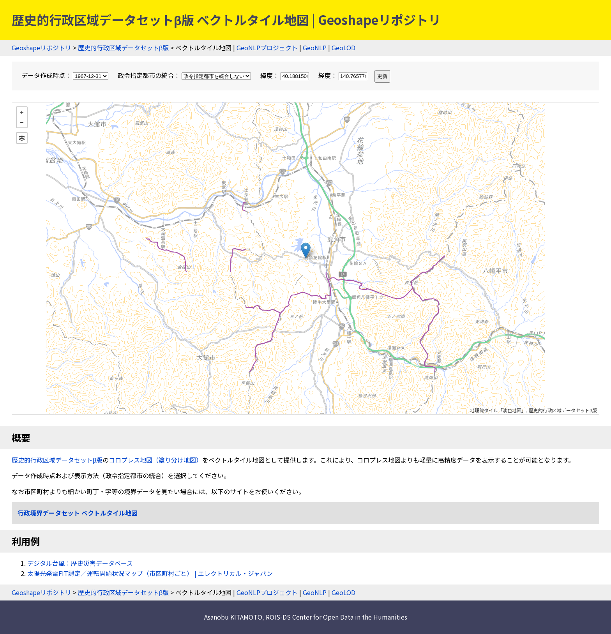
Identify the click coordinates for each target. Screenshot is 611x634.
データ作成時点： (65, 75)
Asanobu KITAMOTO (233, 617)
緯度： (285, 75)
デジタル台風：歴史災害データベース (80, 563)
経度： (343, 75)
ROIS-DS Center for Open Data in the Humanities (336, 617)
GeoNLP (315, 47)
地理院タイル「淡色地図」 (498, 410)
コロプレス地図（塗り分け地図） (155, 459)
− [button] (22, 122)
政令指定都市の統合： (185, 75)
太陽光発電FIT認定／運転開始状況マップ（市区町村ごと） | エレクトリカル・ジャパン (150, 573)
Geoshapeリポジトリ (41, 47)
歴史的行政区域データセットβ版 (123, 47)
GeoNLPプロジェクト (267, 47)
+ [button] (22, 112)
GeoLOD (343, 47)
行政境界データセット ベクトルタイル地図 (78, 512)
